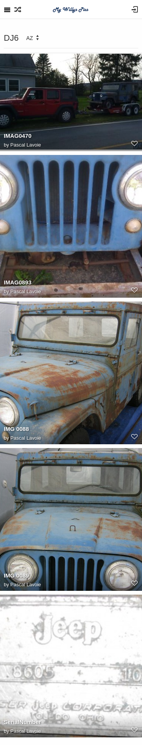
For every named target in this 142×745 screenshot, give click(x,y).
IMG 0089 (16, 575)
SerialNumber (22, 722)
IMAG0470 (17, 135)
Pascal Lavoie (25, 145)
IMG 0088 (16, 429)
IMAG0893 (17, 282)
